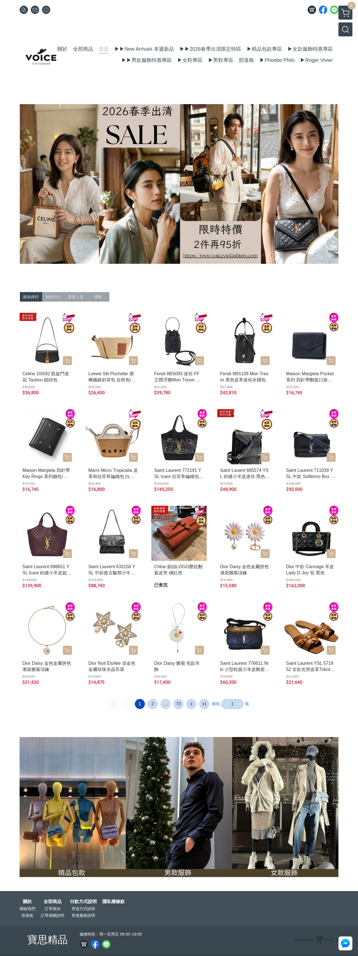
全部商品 (53, 901)
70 (178, 703)
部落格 (27, 915)
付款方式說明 (83, 901)
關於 (27, 901)
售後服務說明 (83, 915)
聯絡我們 (27, 909)
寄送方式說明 (83, 909)
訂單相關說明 (52, 915)
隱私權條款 (113, 901)
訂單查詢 (52, 909)
